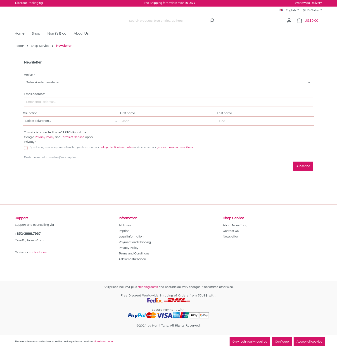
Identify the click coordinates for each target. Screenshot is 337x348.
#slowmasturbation (132, 259)
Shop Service (233, 218)
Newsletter (230, 236)
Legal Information (131, 236)
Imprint (124, 231)
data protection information (116, 154)
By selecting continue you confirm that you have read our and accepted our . (111, 154)
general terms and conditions (175, 154)
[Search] (223, 24)
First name (127, 120)
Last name (224, 120)
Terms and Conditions (134, 253)
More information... (105, 341)
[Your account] (289, 24)
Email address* (34, 100)
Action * (29, 81)
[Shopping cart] (308, 24)
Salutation (30, 120)
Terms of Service (73, 144)
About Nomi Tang (235, 225)
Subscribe (303, 172)
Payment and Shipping (135, 242)
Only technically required (250, 341)
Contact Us (231, 231)
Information (128, 218)
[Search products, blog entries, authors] (178, 24)
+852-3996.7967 (28, 233)
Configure (282, 341)
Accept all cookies (309, 341)
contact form (38, 252)
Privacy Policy (44, 144)
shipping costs (148, 287)
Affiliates (125, 225)
